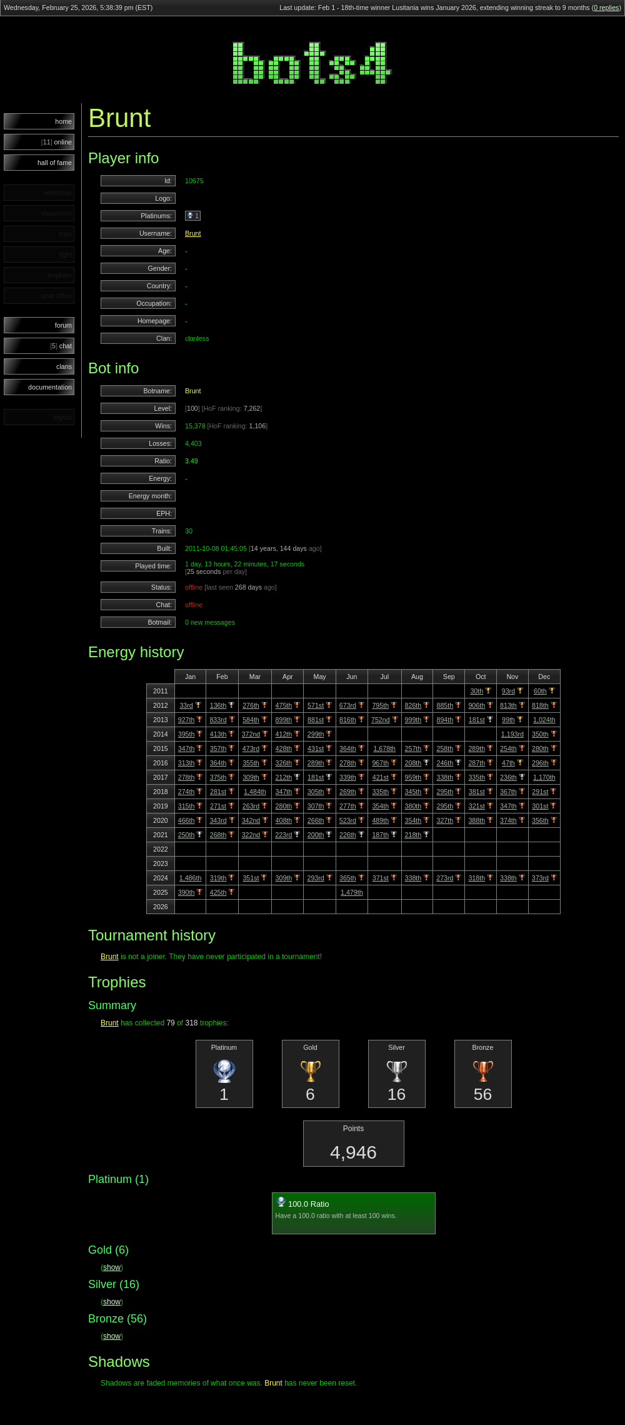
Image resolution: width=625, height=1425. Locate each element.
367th (508, 791)
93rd (508, 691)
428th (284, 748)
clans (64, 366)
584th (250, 719)
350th (540, 734)
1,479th (352, 892)
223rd (283, 834)
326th (284, 763)
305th (316, 791)
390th (186, 892)
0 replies (606, 7)
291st (540, 791)
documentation (50, 387)
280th (540, 748)
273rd (444, 878)
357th (218, 748)
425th (218, 892)
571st (316, 705)
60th (540, 691)
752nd (380, 719)
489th (380, 820)
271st (218, 806)
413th (218, 734)
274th (186, 791)
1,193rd (512, 734)
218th (413, 834)
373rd (540, 878)
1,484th (255, 791)
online (56, 142)
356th (540, 820)
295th (445, 791)
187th (380, 834)
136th (218, 705)
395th (186, 734)
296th (540, 763)
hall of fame (55, 162)
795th (380, 705)
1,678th (384, 748)
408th (284, 820)
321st (477, 806)
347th (186, 748)
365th (347, 878)
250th (186, 834)
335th (476, 777)
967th (380, 763)
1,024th (544, 719)
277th (347, 806)
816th (347, 719)
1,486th (190, 878)
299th (316, 734)
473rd (250, 748)
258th (445, 748)
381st (477, 791)
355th (250, 763)
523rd (347, 820)
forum (63, 325)
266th (316, 820)
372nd (251, 734)
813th (508, 705)
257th (413, 748)
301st (540, 806)
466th (186, 820)
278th (347, 763)
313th (186, 763)
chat (61, 346)
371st (380, 878)
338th (445, 777)
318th (476, 878)
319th (218, 878)
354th (380, 806)
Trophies (117, 982)
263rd (250, 806)
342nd (251, 820)
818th (540, 705)
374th (508, 820)
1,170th (544, 777)
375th (218, 777)
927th (186, 719)
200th (316, 834)
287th (476, 763)
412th (284, 734)
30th (476, 691)
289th (476, 748)
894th (445, 719)
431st (316, 748)
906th (476, 705)
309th (250, 777)
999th (413, 719)
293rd (315, 878)
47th (508, 763)
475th (284, 705)
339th (347, 777)
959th (413, 777)
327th (445, 820)
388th (476, 820)
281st (218, 791)
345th (413, 791)
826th (413, 705)
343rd (217, 820)
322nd (251, 834)
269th (347, 791)
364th (347, 748)
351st (250, 878)
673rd (347, 705)
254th (508, 748)
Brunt (193, 233)
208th (413, 763)
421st (380, 777)
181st (477, 719)
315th (186, 806)
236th (508, 777)
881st (316, 719)
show (112, 1267)
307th (316, 806)
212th (284, 777)
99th (508, 719)
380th (413, 806)
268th (218, 834)
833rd (217, 719)
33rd (185, 705)
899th (284, 719)
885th (445, 705)
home (63, 121)
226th (347, 834)
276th (250, 705)
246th (445, 763)
